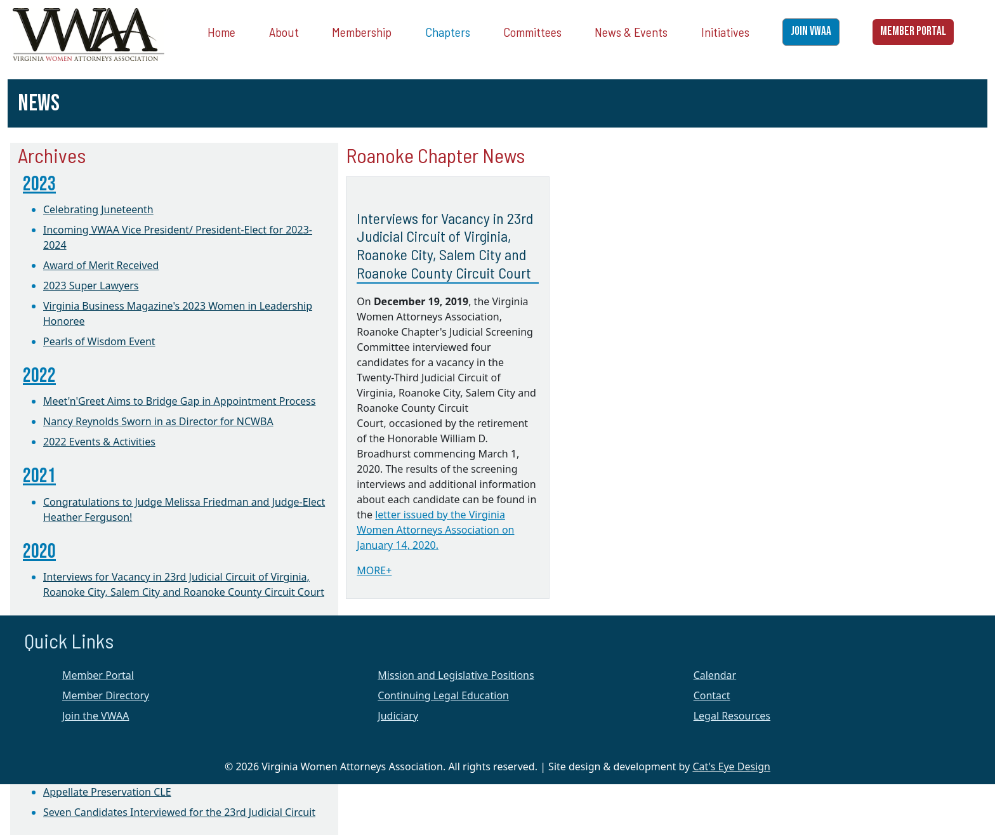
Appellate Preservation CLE (107, 792)
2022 (39, 376)
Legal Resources (732, 716)
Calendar (715, 675)
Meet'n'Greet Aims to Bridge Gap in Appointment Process (179, 401)
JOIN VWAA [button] (811, 31)
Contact (712, 695)
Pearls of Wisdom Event (99, 341)
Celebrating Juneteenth (98, 209)
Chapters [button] (447, 31)
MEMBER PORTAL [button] (913, 31)
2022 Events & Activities (99, 442)
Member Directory (105, 695)
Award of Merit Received (101, 265)
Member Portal (98, 675)
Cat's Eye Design (731, 766)
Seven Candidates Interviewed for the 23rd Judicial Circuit (179, 812)
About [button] (284, 31)
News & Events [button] (631, 31)
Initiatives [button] (725, 31)
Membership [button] (362, 31)
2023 (39, 184)
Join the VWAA (95, 716)
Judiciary (398, 716)
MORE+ (374, 570)
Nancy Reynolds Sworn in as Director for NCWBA (158, 421)
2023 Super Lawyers (90, 286)
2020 (39, 551)
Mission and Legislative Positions (456, 675)
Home (221, 31)
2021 (39, 476)
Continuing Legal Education (443, 695)
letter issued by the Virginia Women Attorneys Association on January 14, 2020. (435, 530)
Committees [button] (532, 31)
